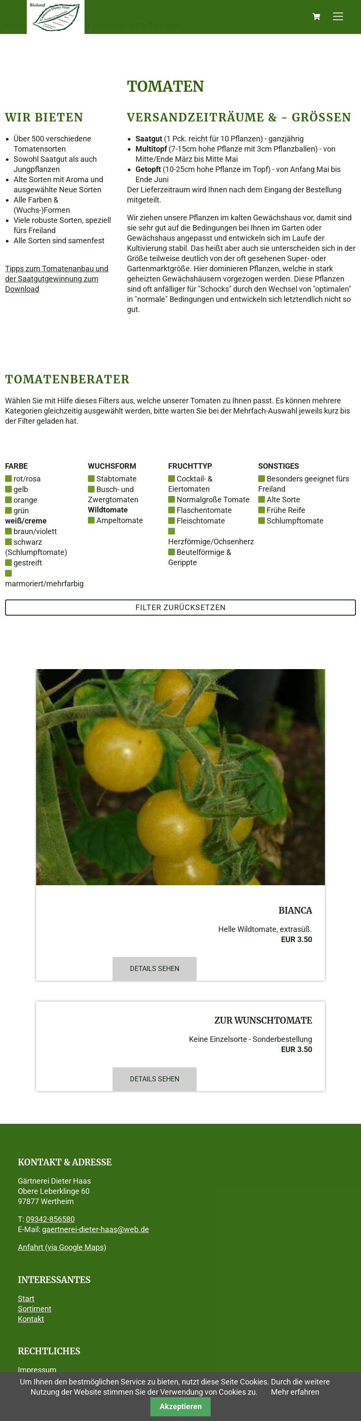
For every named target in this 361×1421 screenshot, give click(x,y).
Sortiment (34, 1308)
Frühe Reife (286, 510)
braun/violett (35, 531)
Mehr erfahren (295, 1391)
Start (26, 1298)
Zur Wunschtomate (263, 1020)
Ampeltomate (119, 520)
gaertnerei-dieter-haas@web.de (95, 1229)
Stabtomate (116, 478)
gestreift (28, 562)
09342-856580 (50, 1219)
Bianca (295, 910)
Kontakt (31, 1318)
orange (25, 499)
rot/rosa (27, 478)
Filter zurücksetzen (180, 607)
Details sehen (154, 969)
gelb (21, 489)
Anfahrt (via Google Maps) (62, 1247)
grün (21, 510)
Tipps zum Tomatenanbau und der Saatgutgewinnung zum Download (56, 278)
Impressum (37, 1369)
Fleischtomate (201, 520)
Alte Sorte (283, 499)
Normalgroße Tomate (213, 499)
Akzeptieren (181, 1406)
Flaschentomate (204, 510)
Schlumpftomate (295, 520)
